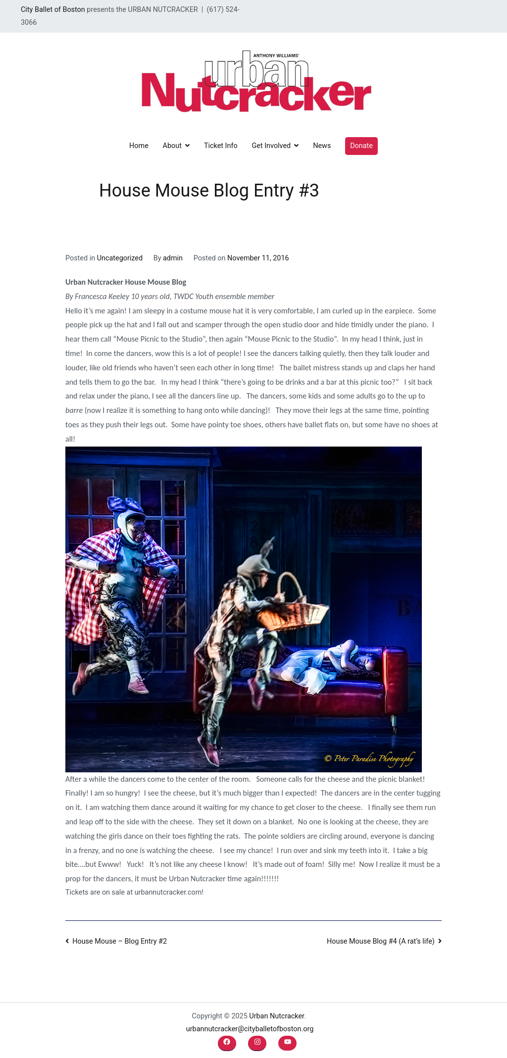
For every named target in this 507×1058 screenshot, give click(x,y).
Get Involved (271, 146)
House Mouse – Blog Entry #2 (119, 941)
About (172, 146)
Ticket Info (221, 146)
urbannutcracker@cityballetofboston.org (249, 1029)
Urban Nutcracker (276, 1016)
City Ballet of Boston (53, 9)
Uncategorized (120, 258)
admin (173, 258)
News (322, 146)
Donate (361, 146)
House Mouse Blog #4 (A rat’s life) (381, 941)
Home (139, 146)
